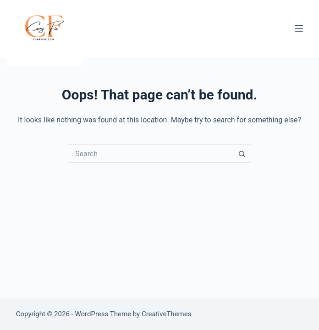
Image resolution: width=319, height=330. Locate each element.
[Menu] (299, 28)
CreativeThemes (167, 314)
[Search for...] (150, 153)
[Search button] (242, 153)
